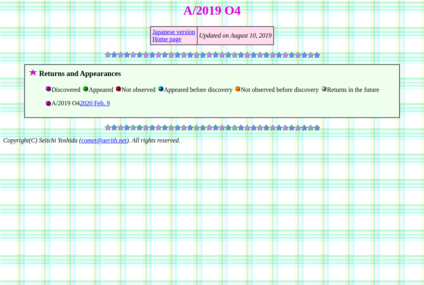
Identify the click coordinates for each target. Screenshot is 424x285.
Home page (166, 39)
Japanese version (173, 31)
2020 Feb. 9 (95, 103)
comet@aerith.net (104, 140)
